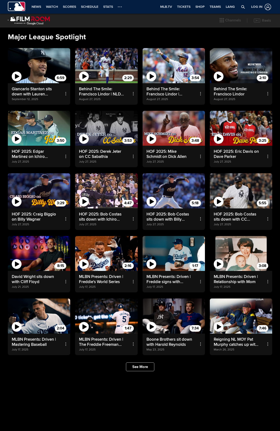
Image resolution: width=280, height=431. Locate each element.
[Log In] (260, 7)
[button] (230, 20)
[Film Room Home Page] (29, 20)
